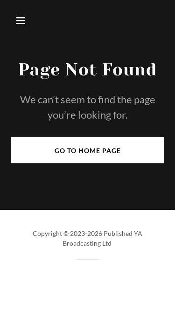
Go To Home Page (88, 150)
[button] (22, 20)
